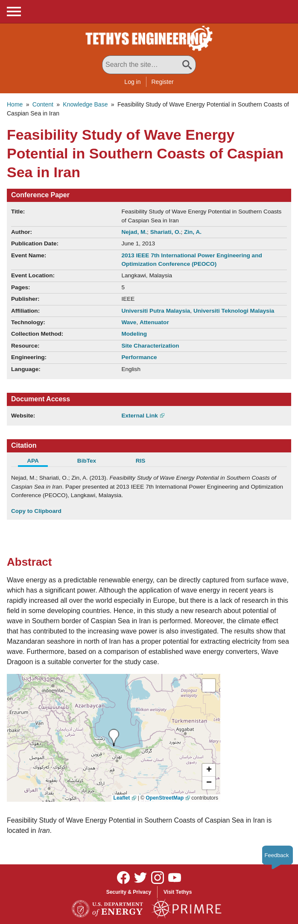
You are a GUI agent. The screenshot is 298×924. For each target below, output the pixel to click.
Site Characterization (150, 346)
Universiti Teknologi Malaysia (233, 311)
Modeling (134, 334)
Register (163, 81)
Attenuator (154, 322)
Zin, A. (193, 232)
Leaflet (122, 798)
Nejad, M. (134, 232)
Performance (139, 357)
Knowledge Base (85, 104)
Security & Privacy (128, 892)
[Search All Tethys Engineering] (149, 64)
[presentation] (113, 737)
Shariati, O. (165, 232)
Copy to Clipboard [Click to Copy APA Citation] (36, 511)
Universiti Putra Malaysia (155, 311)
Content (42, 104)
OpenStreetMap (165, 798)
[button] (208, 770)
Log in (132, 81)
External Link (139, 415)
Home (15, 104)
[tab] (38, 462)
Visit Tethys (178, 892)
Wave (128, 322)
